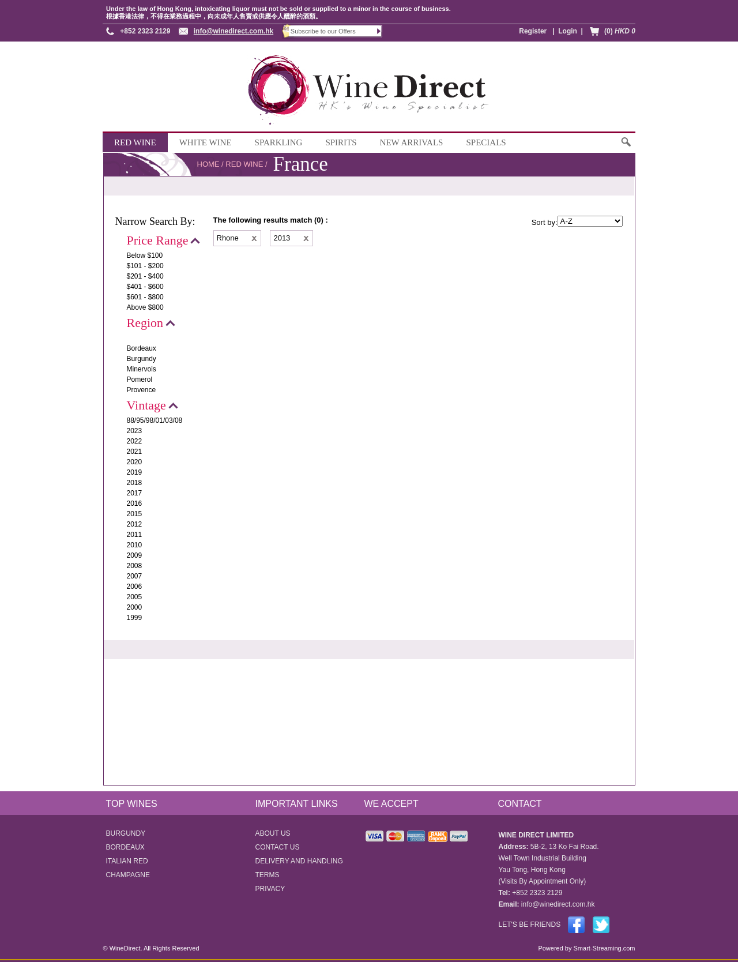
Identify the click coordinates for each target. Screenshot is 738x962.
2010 (134, 545)
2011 (134, 535)
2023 (134, 431)
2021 (134, 452)
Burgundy (141, 359)
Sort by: (545, 222)
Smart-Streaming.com (603, 948)
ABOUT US (273, 833)
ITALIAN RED (127, 861)
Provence (141, 390)
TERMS (267, 875)
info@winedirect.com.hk (233, 31)
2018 (134, 483)
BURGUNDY (126, 833)
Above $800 (145, 307)
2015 (134, 514)
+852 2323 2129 (145, 31)
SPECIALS (486, 142)
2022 (134, 441)
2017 (134, 493)
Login (567, 31)
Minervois (141, 369)
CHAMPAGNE (128, 875)
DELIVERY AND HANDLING (299, 861)
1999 (134, 618)
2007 (134, 576)
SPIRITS (340, 142)
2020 (134, 462)
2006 (134, 587)
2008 (134, 566)
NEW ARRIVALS (411, 142)
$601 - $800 (145, 297)
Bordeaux (141, 348)
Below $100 (145, 255)
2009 (134, 555)
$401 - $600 (145, 287)
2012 (134, 524)
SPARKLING (279, 142)
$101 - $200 (145, 266)
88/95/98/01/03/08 (155, 420)
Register (533, 31)
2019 (134, 472)
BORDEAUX (125, 847)
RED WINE (135, 142)
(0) (619, 31)
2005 (134, 597)
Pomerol (140, 379)
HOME (208, 164)
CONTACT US (277, 847)
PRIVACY (270, 889)
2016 (134, 503)
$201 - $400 (145, 276)
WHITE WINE (205, 142)
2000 (134, 607)
